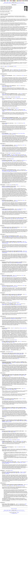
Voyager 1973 (7, 421)
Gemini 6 (24, 375)
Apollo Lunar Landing (7, 171)
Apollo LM (18, 242)
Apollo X (10, 363)
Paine (5, 462)
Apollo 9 (24, 472)
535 (13, 66)
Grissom (3, 118)
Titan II (17, 184)
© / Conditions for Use (14, 513)
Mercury (3, 76)
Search (7, 2)
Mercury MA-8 (11, 236)
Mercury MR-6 (15, 155)
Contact (18, 512)
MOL (20, 318)
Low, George (6, 472)
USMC (8, 66)
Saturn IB (18, 302)
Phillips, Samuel (8, 462)
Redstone (10, 153)
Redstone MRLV (18, 153)
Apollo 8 (24, 462)
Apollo (10, 86)
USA (3, 66)
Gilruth (21, 133)
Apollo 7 (21, 462)
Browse (10, 2)
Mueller (3, 304)
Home (5, 2)
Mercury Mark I (15, 286)
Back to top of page (14, 508)
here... (5, 247)
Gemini (17, 218)
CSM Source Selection (13, 171)
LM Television (23, 485)
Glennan (3, 94)
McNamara (23, 160)
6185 (15, 66)
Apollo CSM (19, 209)
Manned (10, 110)
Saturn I (10, 302)
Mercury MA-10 (4, 276)
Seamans (8, 389)
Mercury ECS (15, 276)
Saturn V (12, 158)
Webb (19, 69)
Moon (12, 170)
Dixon (19, 133)
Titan (10, 184)
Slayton (14, 154)
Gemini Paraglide (21, 218)
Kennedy (3, 86)
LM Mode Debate (4, 252)
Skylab (21, 420)
